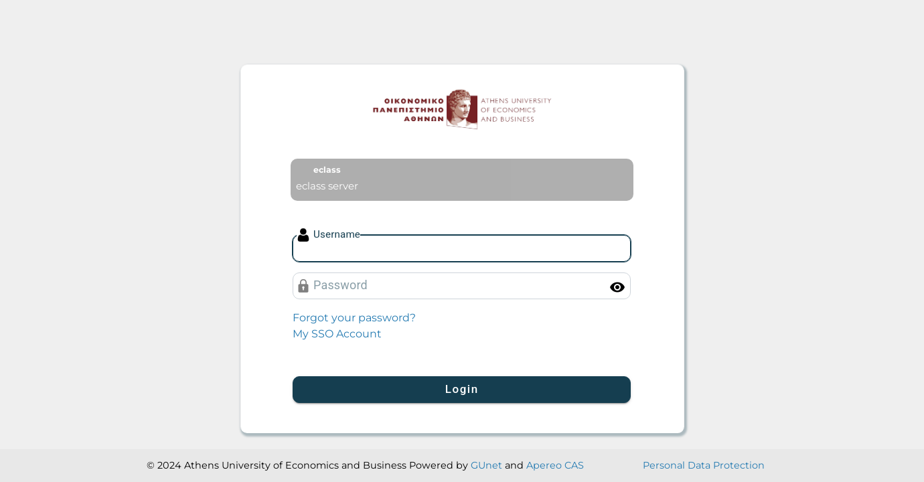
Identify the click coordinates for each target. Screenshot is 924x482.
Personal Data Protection (704, 465)
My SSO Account (337, 333)
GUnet (486, 465)
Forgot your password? (354, 317)
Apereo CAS (555, 465)
